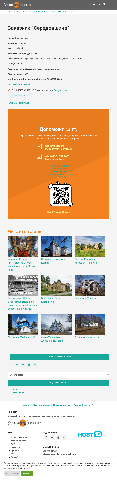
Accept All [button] (27, 474)
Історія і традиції (19, 437)
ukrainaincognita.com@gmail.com (59, 454)
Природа (15, 450)
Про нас (25, 405)
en (98, 4)
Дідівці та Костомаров (87, 337)
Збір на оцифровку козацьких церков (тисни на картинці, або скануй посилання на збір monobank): (60, 171)
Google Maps (60, 90)
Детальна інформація (19, 84)
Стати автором (41, 405)
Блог (13, 454)
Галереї (14, 457)
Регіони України (18, 440)
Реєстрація (18, 392)
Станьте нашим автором (60, 356)
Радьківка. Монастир (86, 298)
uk (90, 4)
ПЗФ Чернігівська (17, 96)
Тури (13, 444)
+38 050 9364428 (50, 451)
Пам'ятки (15, 447)
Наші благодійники (58, 212)
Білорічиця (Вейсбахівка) (21, 337)
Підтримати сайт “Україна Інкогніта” (73, 405)
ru (94, 4)
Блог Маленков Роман (19, 103)
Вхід (15, 389)
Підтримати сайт (58, 382)
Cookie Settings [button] (11, 474)
